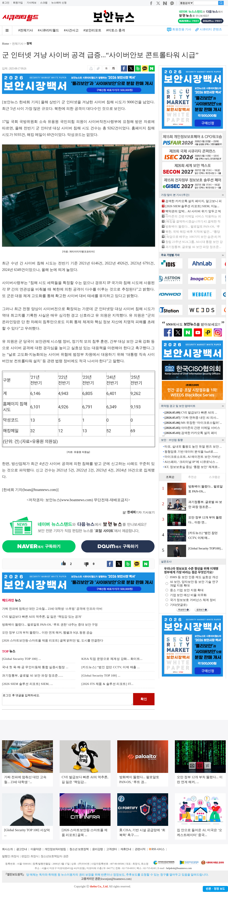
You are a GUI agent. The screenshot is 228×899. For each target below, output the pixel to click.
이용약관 (36, 849)
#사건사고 (71, 30)
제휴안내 (126, 849)
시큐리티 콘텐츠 (211, 29)
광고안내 (21, 849)
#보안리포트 (92, 30)
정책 (29, 43)
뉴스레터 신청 (59, 2)
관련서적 (140, 849)
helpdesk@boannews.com (179, 868)
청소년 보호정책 (79, 849)
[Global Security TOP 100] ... (21, 658)
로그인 (5, 2)
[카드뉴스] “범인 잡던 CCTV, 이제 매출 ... (110, 667)
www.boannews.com (76, 500)
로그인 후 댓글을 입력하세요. (67, 699)
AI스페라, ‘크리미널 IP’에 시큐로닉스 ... (191, 461)
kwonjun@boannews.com (115, 878)
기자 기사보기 (139, 512)
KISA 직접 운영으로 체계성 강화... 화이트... (111, 658)
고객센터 (111, 849)
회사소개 (7, 849)
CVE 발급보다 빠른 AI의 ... (190, 412)
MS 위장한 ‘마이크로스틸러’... (193, 422)
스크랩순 (214, 477)
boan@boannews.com (40, 490)
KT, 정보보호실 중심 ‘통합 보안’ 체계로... (192, 467)
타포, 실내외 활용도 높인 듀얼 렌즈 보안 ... (193, 446)
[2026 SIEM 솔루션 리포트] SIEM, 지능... (192, 206)
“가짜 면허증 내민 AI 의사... (191, 417)
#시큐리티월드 (48, 30)
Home (5, 43)
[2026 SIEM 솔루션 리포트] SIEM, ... (27, 684)
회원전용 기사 (181, 29)
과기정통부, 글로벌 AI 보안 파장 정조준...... (32, 675)
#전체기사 (25, 30)
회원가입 (18, 2)
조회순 (170, 477)
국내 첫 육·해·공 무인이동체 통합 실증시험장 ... (35, 667)
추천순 (192, 477)
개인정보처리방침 (55, 849)
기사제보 (31, 2)
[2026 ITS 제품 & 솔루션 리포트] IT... (107, 684)
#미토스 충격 (115, 30)
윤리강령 (97, 849)
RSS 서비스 (157, 849)
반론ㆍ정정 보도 (215, 888)
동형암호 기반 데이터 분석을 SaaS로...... (191, 451)
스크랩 (43, 2)
